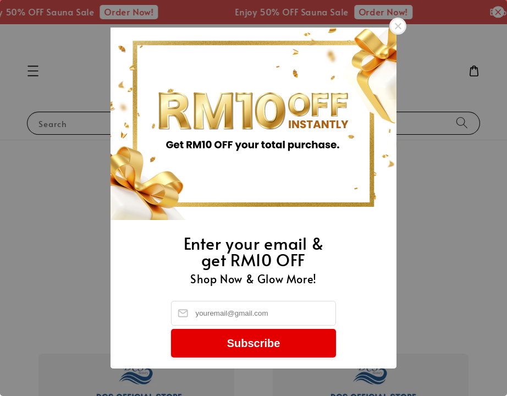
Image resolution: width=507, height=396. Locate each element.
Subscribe (253, 343)
